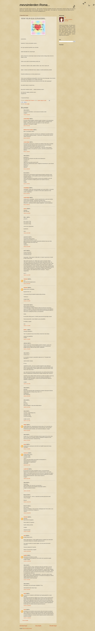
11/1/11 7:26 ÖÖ (27, 531)
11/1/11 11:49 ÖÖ (27, 561)
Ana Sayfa (38, 625)
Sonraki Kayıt (23, 625)
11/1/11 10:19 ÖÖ (27, 551)
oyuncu (25, 208)
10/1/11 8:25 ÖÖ (27, 383)
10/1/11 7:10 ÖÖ (27, 325)
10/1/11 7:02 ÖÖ (27, 300)
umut (25, 535)
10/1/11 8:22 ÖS (27, 478)
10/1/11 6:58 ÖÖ (27, 283)
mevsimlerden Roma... (35, 5)
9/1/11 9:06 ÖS (27, 204)
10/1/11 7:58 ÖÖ (27, 349)
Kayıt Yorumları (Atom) (27, 628)
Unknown (26, 287)
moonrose (26, 452)
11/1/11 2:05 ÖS (27, 579)
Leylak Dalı (26, 468)
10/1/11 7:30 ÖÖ (27, 339)
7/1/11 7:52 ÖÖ (27, 114)
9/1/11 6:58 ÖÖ (27, 168)
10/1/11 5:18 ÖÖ (27, 213)
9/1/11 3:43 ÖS (27, 193)
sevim (25, 593)
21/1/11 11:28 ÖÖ (27, 605)
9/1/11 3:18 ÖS (27, 183)
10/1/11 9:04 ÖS (27, 490)
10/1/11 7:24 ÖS (27, 448)
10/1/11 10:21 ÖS (27, 501)
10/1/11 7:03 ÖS (27, 440)
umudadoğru (26, 187)
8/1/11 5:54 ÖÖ (27, 138)
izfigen (25, 424)
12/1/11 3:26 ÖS (27, 589)
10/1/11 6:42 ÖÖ (27, 275)
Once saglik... (27, 103)
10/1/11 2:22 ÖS (27, 407)
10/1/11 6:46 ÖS (27, 430)
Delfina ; (25, 329)
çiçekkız (25, 555)
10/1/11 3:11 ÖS (27, 420)
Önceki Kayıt (53, 625)
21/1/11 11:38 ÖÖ (27, 617)
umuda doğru (26, 118)
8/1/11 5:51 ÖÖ (27, 125)
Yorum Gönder (25, 620)
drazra (25, 444)
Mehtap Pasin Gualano (28, 129)
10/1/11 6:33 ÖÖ (27, 246)
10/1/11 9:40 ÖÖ (27, 396)
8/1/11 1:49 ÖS (27, 151)
